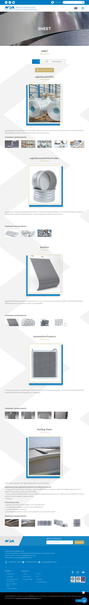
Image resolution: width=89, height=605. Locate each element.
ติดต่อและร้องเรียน (41, 584)
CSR (37, 578)
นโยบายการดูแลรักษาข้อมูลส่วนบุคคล (26, 598)
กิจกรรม (38, 575)
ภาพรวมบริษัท (11, 575)
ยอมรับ (80, 601)
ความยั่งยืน (39, 581)
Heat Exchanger (27, 581)
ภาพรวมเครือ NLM (12, 590)
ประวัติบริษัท (10, 578)
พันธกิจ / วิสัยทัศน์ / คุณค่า (12, 587)
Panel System (27, 578)
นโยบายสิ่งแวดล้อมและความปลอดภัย (12, 582)
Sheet (25, 575)
